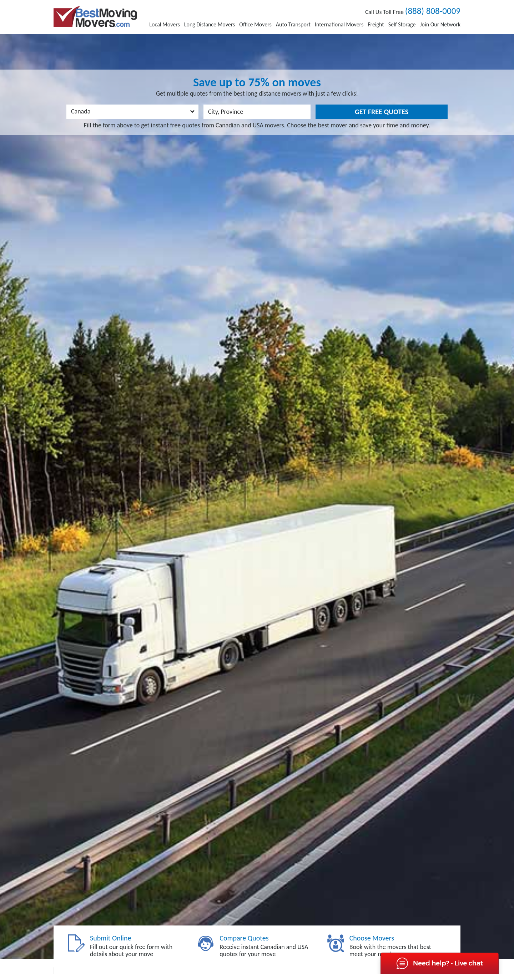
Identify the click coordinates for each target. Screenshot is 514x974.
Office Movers (255, 24)
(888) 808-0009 (432, 10)
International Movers (339, 24)
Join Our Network (440, 24)
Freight (376, 24)
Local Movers (164, 24)
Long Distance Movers (209, 24)
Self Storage (402, 24)
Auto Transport (293, 24)
